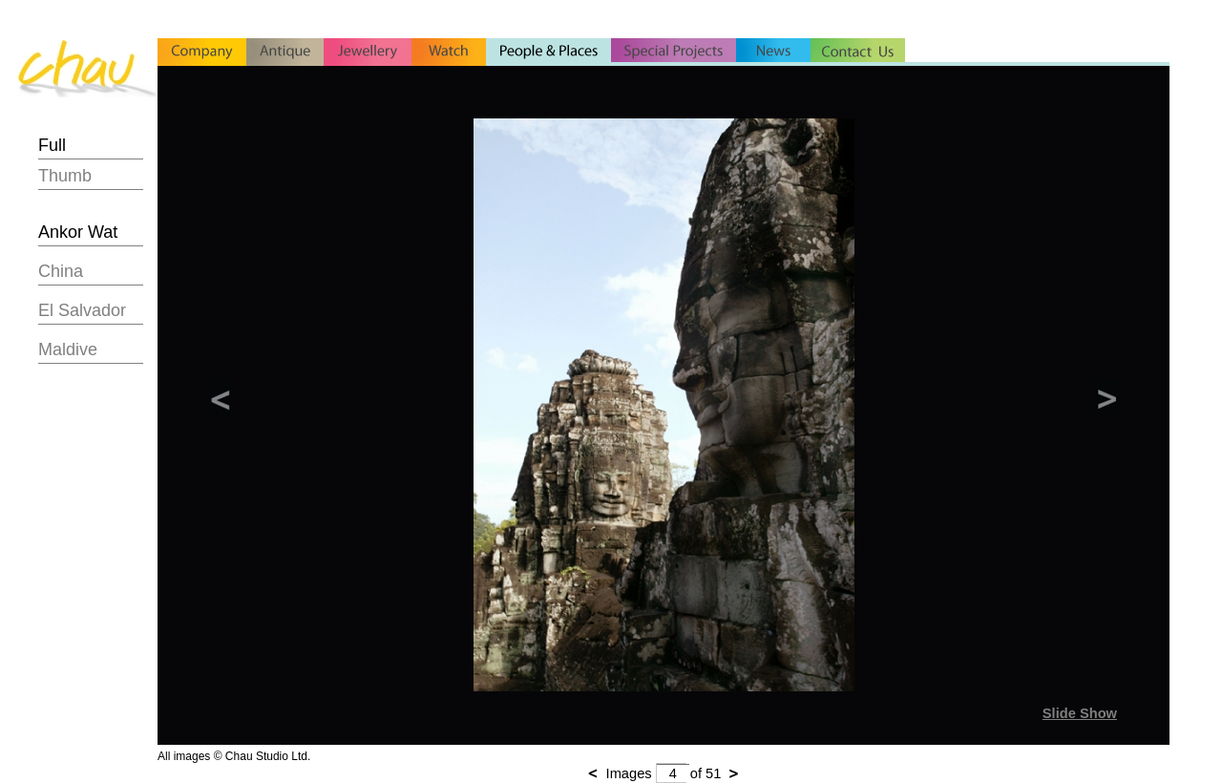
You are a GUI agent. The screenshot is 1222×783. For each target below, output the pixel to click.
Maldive (67, 349)
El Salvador (82, 310)
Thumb (65, 175)
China (60, 271)
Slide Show (1080, 713)
